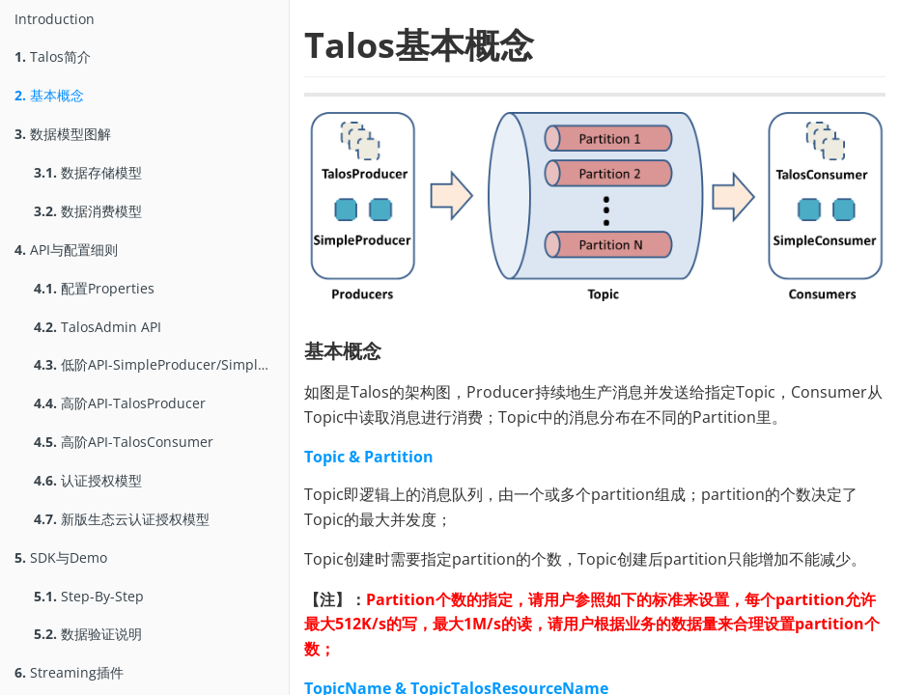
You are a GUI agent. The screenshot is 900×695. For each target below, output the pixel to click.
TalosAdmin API (97, 327)
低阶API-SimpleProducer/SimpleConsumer (161, 364)
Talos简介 (52, 56)
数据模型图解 (62, 134)
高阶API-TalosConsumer (123, 441)
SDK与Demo (60, 557)
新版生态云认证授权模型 (122, 519)
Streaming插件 (69, 672)
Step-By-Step (89, 596)
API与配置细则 (66, 249)
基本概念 (49, 95)
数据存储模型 (88, 172)
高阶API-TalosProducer (120, 403)
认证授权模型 (88, 480)
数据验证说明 (88, 634)
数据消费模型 (88, 211)
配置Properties (94, 288)
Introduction (54, 19)
